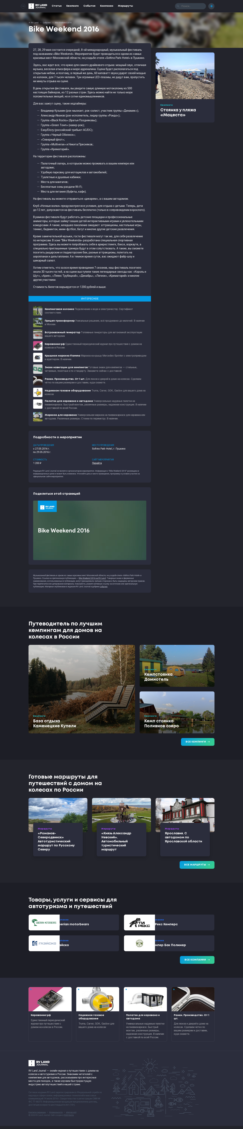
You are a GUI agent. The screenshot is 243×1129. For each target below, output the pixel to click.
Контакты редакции (37, 1115)
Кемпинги (72, 6)
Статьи (57, 6)
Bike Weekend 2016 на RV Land (92, 578)
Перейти (97, 463)
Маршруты (125, 6)
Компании (106, 6)
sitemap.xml (71, 1115)
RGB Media (69, 1118)
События (89, 6)
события (103, 587)
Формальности (56, 1115)
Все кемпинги (198, 741)
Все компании (197, 963)
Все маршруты (197, 864)
